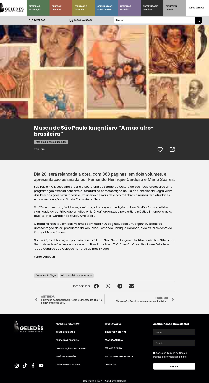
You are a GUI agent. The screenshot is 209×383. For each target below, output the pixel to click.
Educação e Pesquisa (81, 7)
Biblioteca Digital (171, 7)
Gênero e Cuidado (57, 7)
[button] (96, 285)
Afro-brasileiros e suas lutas (51, 141)
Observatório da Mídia (150, 7)
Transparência (113, 340)
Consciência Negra (46, 275)
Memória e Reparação (35, 7)
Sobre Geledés (196, 8)
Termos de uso (113, 348)
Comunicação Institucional (105, 7)
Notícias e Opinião (125, 7)
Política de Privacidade (118, 356)
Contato (110, 364)
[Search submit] (198, 20)
